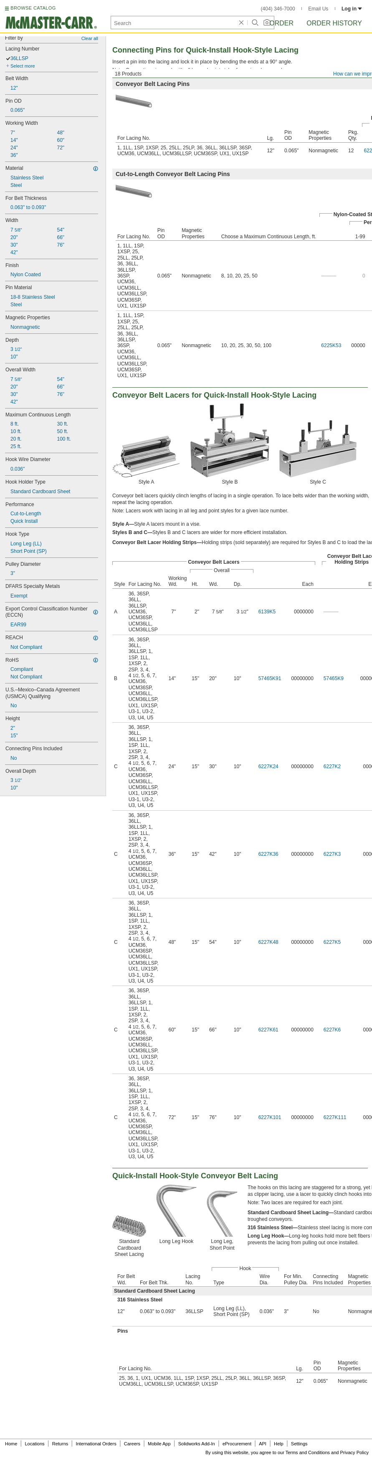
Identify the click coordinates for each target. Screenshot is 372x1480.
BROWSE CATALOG (33, 7)
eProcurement (237, 1443)
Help (278, 1443)
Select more (22, 65)
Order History (334, 23)
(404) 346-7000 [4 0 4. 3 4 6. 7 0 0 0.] (278, 9)
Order (281, 23)
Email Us (318, 9)
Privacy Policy (354, 1452)
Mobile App (159, 1443)
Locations (35, 1443)
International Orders (96, 1443)
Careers (132, 1443)
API (262, 1443)
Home (11, 1443)
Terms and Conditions (308, 1452)
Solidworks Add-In (196, 1443)
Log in (352, 9)
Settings (299, 1443)
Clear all (89, 38)
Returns (60, 1443)
